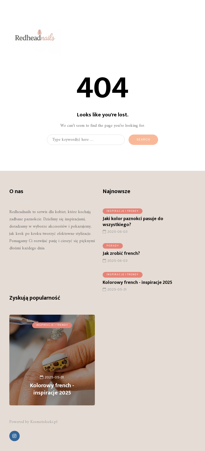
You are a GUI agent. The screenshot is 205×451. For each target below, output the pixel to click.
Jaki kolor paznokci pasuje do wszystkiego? (133, 223)
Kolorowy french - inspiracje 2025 (137, 284)
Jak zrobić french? (121, 255)
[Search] (86, 140)
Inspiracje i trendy (123, 212)
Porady (113, 247)
